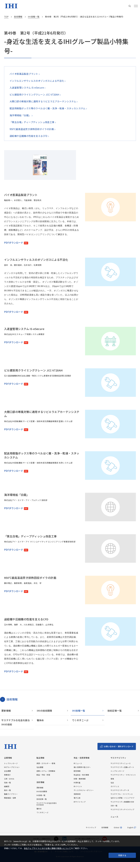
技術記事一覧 (114, 710)
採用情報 (104, 827)
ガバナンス (115, 786)
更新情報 (6, 710)
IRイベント (78, 786)
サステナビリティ (118, 758)
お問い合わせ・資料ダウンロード (118, 746)
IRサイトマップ (79, 802)
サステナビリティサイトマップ (122, 809)
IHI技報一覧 (78, 710)
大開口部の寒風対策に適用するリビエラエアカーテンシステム (43, 101)
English (130, 827)
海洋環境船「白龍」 (20, 115)
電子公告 (77, 798)
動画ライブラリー (11, 794)
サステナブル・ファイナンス (122, 794)
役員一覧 (7, 782)
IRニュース (78, 763)
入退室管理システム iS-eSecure (27, 87)
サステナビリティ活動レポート (122, 767)
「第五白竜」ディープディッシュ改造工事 (32, 122)
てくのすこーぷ (80, 720)
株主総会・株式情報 (81, 775)
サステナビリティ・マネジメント (123, 775)
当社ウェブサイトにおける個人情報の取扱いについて (47, 848)
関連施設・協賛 (10, 798)
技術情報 (12, 699)
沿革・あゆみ (9, 779)
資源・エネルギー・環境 (46, 763)
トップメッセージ (11, 763)
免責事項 (77, 794)
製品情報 (40, 758)
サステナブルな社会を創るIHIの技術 (15, 722)
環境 (112, 779)
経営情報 (77, 771)
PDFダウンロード (13, 242)
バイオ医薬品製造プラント (24, 73)
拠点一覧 (7, 790)
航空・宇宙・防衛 (43, 775)
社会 (112, 782)
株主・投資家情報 (81, 758)
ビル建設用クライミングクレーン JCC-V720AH (34, 94)
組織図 (6, 786)
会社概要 (7, 771)
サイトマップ (91, 827)
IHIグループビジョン (12, 767)
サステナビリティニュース (121, 763)
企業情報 (8, 758)
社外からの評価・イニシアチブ (122, 798)
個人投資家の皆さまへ (82, 767)
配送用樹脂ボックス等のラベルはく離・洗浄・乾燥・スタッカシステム (47, 108)
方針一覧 (114, 805)
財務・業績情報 (80, 779)
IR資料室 (77, 782)
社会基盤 (40, 767)
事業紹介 (7, 775)
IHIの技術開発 (44, 710)
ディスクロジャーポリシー (84, 790)
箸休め (40, 720)
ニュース (114, 817)
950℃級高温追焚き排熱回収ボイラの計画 (32, 129)
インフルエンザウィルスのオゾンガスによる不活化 (37, 80)
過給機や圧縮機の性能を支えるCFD (28, 136)
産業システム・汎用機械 (46, 771)
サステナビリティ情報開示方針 (122, 802)
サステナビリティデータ (120, 790)
